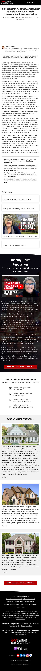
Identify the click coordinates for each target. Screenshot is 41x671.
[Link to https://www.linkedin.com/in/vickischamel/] (24, 655)
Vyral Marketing (26, 664)
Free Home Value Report (11, 170)
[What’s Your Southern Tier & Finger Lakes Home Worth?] (20, 599)
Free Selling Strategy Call (28, 58)
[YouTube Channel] (25, 604)
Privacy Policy (14, 660)
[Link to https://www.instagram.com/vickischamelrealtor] (27, 655)
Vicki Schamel (11, 46)
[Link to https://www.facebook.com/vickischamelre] (21, 655)
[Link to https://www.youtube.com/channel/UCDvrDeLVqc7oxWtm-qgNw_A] (18, 655)
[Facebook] (34, 604)
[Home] (6, 2)
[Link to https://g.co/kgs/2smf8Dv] (30, 655)
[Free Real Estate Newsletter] (11, 604)
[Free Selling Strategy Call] (23, 596)
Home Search (12, 176)
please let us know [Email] (20, 619)
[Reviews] (24, 607)
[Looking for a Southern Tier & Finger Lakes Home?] (20, 602)
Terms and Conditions (24, 660)
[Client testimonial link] (20, 434)
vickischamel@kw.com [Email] (20, 634)
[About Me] (17, 607)
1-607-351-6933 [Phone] (29, 2)
